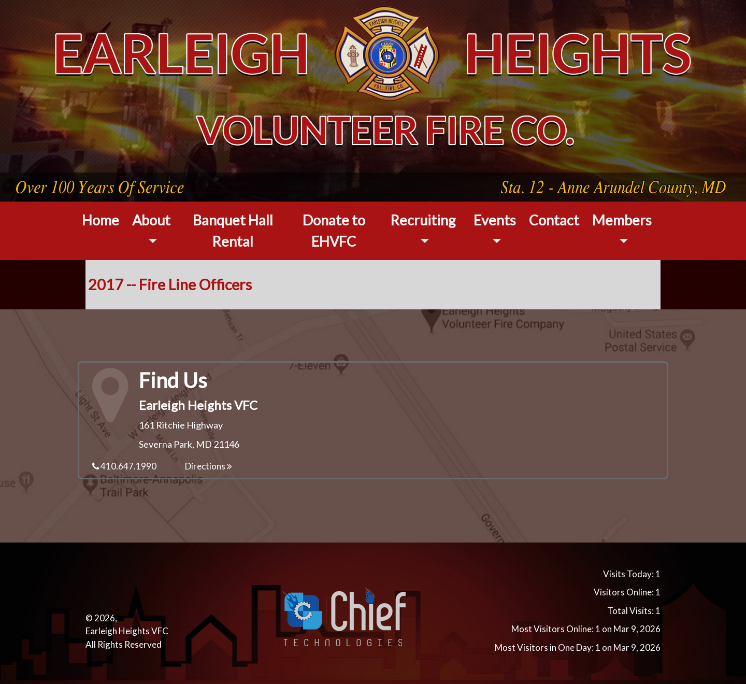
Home (100, 220)
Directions (208, 466)
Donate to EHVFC (334, 230)
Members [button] (622, 220)
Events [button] (495, 220)
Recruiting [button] (423, 220)
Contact (554, 220)
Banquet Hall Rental (233, 230)
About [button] (151, 220)
